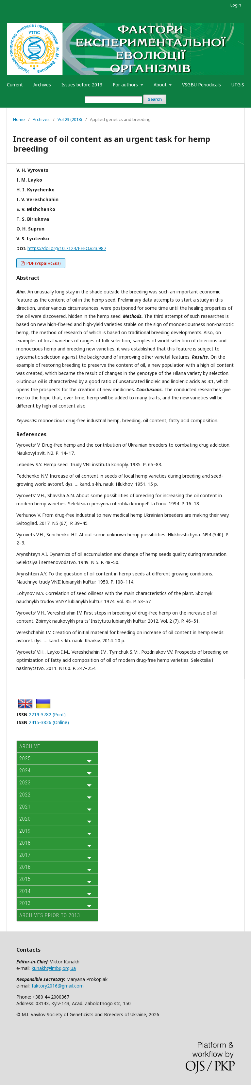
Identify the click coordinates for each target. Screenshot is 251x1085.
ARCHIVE (29, 746)
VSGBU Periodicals (201, 85)
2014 (25, 891)
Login (235, 5)
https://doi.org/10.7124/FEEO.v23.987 (66, 248)
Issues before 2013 (81, 85)
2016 (25, 867)
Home (19, 119)
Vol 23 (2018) (70, 119)
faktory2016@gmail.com (58, 986)
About (161, 85)
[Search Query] (113, 99)
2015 (25, 879)
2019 (25, 831)
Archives (42, 85)
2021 (25, 807)
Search (155, 99)
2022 (25, 795)
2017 (25, 855)
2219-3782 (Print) (47, 714)
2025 (25, 758)
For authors (126, 85)
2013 (25, 903)
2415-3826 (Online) (49, 722)
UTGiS (237, 85)
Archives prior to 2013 (49, 915)
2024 (25, 770)
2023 (25, 783)
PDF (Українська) (43, 263)
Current (15, 85)
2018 (25, 843)
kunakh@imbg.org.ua (54, 968)
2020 (25, 819)
